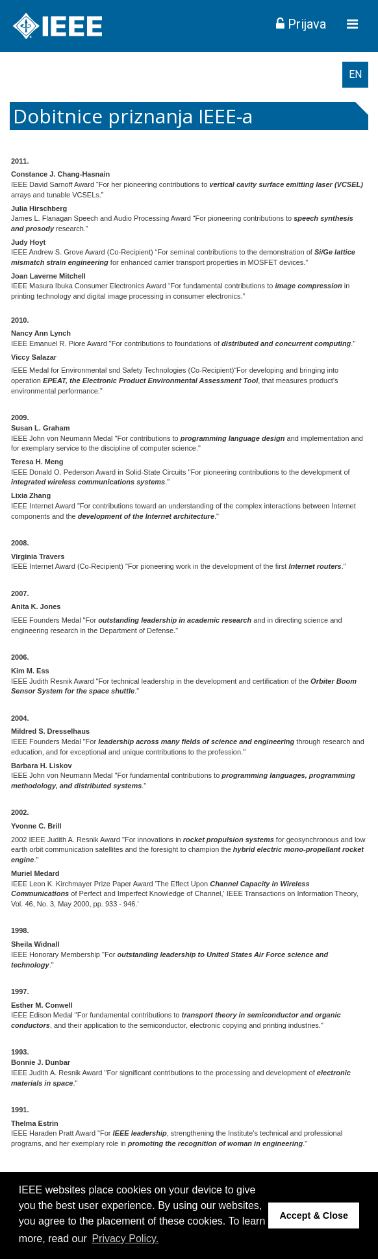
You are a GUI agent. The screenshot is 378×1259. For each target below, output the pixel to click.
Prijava (301, 24)
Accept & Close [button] (313, 1215)
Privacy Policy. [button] (125, 1238)
